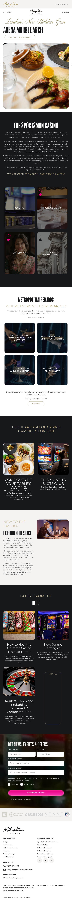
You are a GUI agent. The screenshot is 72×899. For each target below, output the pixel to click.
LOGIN (65, 12)
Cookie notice (8, 857)
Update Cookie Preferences (47, 842)
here (30, 799)
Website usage (9, 854)
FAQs (5, 842)
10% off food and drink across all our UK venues (20, 337)
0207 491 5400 (13, 866)
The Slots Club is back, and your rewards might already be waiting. (53, 488)
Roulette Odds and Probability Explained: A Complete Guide (19, 706)
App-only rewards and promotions (19, 370)
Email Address (15, 768)
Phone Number (15, 759)
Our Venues (62, 4)
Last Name (41, 750)
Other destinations (10, 848)
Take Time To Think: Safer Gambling (16, 897)
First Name (13, 750)
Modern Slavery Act (44, 857)
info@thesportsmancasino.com (20, 870)
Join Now (36, 404)
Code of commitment (45, 854)
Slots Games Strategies (53, 646)
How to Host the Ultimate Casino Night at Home (19, 648)
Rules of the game (44, 851)
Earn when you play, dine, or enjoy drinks (52, 337)
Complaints (7, 845)
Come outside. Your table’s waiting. (19, 484)
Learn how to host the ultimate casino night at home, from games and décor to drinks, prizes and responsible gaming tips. (19, 659)
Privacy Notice (42, 845)
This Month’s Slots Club (53, 482)
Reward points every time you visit (52, 370)
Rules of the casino (44, 848)
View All (53, 674)
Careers (6, 851)
